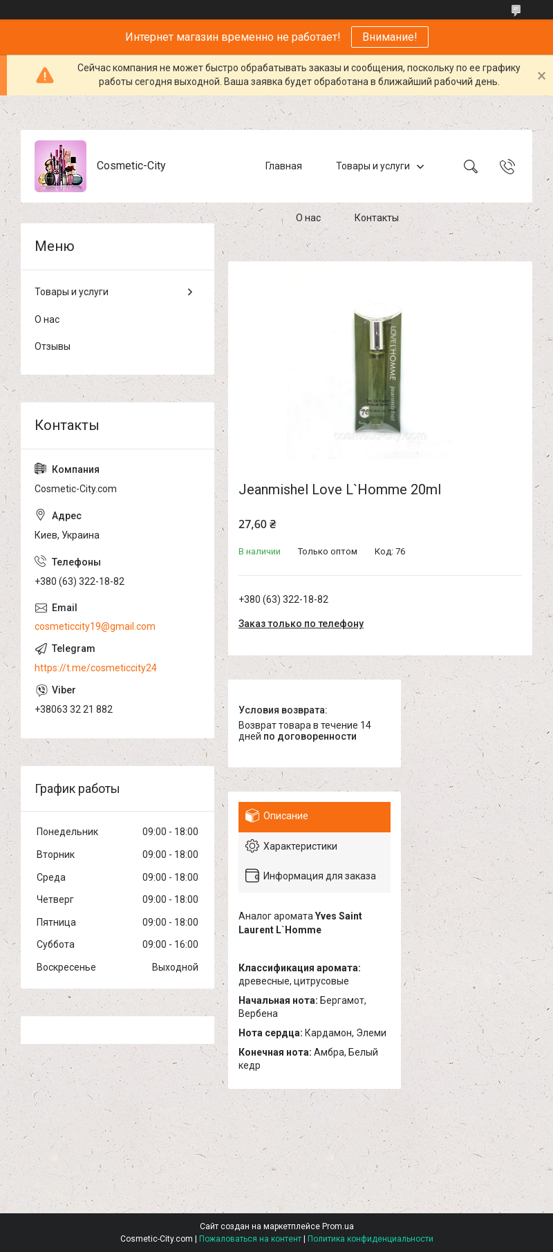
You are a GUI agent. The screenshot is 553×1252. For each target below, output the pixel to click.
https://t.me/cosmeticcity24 (96, 667)
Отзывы (53, 346)
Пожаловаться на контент (250, 1239)
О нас (308, 217)
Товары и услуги (373, 165)
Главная (283, 165)
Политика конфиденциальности (370, 1239)
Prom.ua (338, 1226)
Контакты (377, 217)
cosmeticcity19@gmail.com (95, 626)
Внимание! (390, 37)
